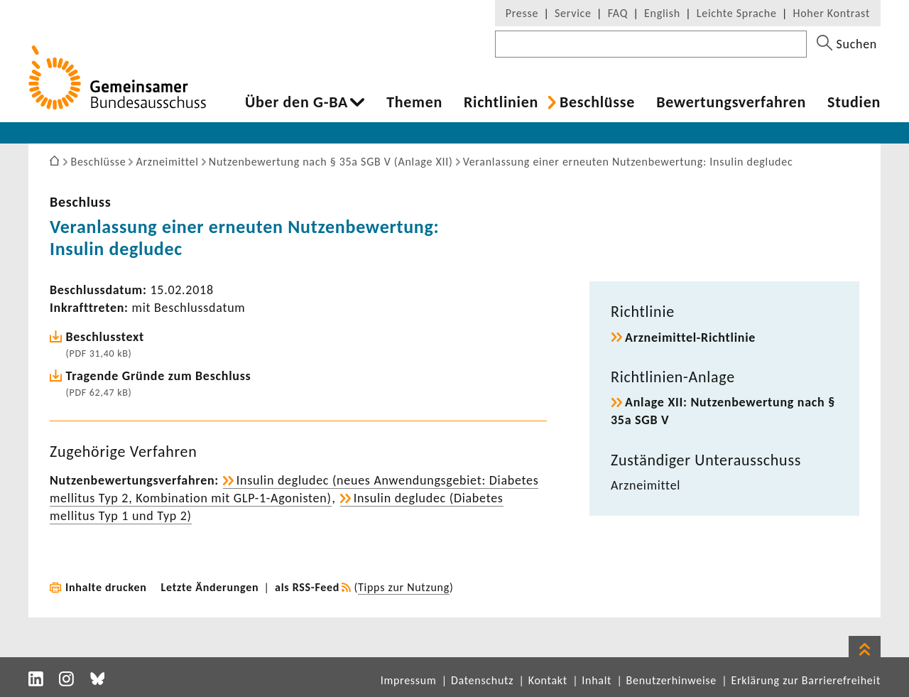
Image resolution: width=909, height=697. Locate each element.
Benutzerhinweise (671, 680)
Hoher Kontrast (831, 13)
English (662, 13)
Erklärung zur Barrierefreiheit (806, 680)
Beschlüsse (597, 102)
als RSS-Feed (307, 587)
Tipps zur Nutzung (404, 587)
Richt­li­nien (501, 102)
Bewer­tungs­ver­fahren (731, 102)
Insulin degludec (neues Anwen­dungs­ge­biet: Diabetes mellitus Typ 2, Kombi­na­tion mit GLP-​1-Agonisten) (294, 489)
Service (573, 13)
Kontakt (547, 680)
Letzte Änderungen (210, 587)
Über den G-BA (296, 102)
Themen (414, 102)
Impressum (409, 680)
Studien (854, 102)
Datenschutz (482, 680)
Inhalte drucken (106, 587)
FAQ (618, 13)
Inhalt (596, 680)
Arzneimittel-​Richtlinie (690, 337)
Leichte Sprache (737, 13)
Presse (522, 13)
